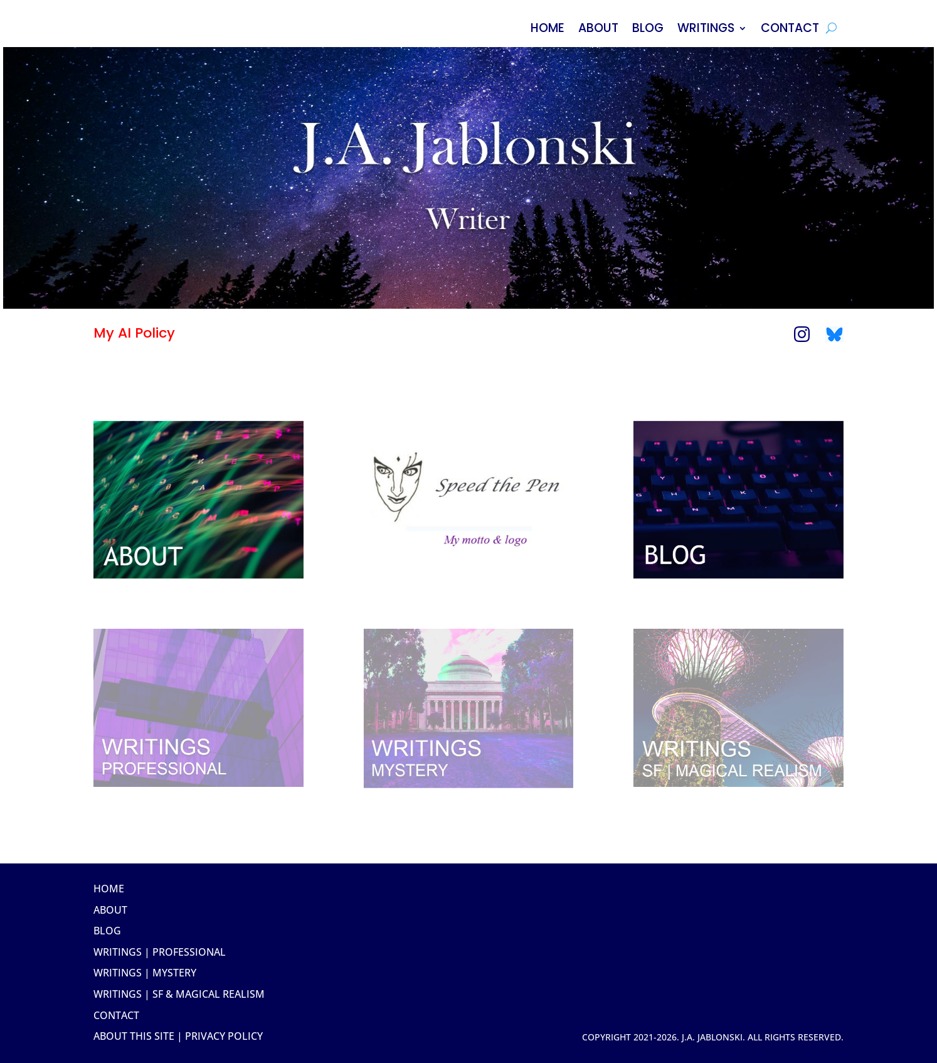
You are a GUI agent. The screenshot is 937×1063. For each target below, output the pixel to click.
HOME (547, 30)
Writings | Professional (159, 952)
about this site (133, 1036)
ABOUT (598, 30)
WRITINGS (705, 30)
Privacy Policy (224, 1036)
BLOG (648, 30)
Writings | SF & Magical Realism (179, 994)
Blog (107, 930)
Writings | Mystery (144, 973)
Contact (116, 1015)
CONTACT (790, 30)
